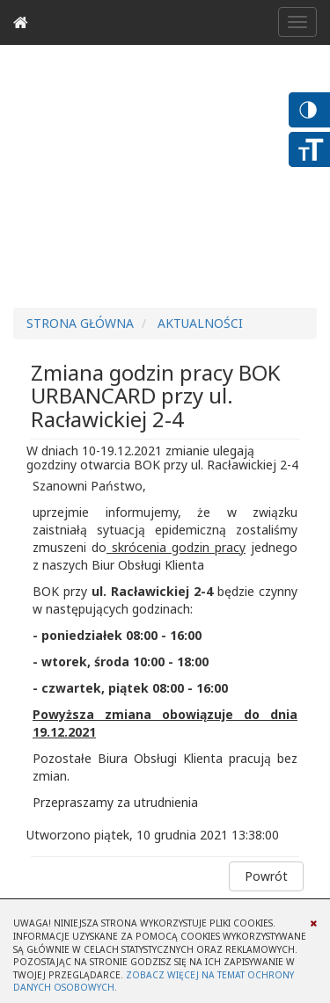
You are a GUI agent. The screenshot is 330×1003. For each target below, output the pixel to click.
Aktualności (200, 323)
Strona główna (80, 323)
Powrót (266, 876)
